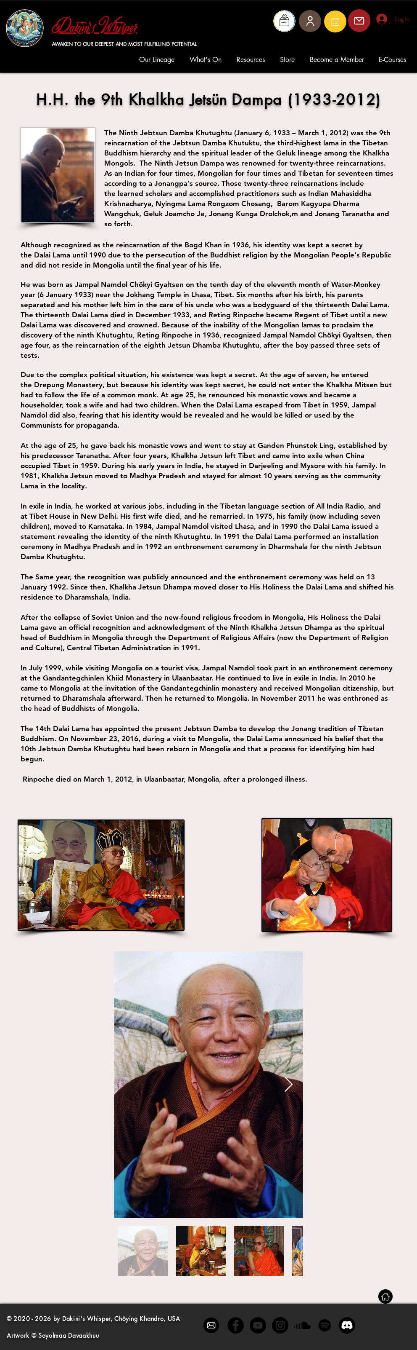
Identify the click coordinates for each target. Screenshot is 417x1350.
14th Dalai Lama (62, 728)
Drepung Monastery (68, 384)
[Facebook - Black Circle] (235, 1325)
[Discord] (347, 1325)
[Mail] (335, 21)
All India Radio (340, 506)
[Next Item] (288, 1085)
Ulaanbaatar (191, 678)
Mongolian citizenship (341, 688)
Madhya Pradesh (92, 546)
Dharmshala (288, 546)
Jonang (303, 728)
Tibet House (50, 516)
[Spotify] (325, 1325)
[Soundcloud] (302, 1325)
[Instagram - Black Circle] (280, 1325)
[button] (158, 59)
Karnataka (105, 526)
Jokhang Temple (153, 294)
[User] (310, 21)
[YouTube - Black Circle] (258, 1325)
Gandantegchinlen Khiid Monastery (102, 678)
